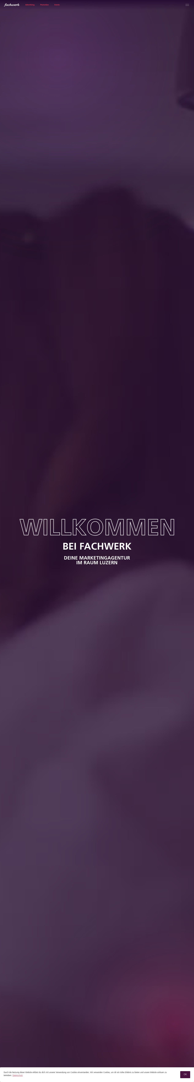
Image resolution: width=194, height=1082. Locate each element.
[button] (185, 1074)
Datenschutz (18, 1075)
